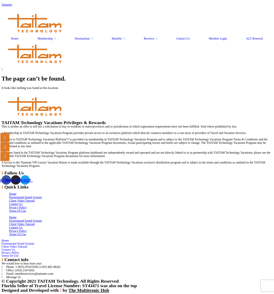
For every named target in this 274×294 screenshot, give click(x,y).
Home (14, 38)
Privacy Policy (18, 207)
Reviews (150, 38)
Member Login (218, 38)
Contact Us (183, 38)
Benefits (118, 38)
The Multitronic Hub (88, 290)
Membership (46, 38)
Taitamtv (7, 4)
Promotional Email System (25, 197)
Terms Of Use (17, 210)
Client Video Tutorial (22, 200)
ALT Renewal (254, 38)
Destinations (84, 38)
